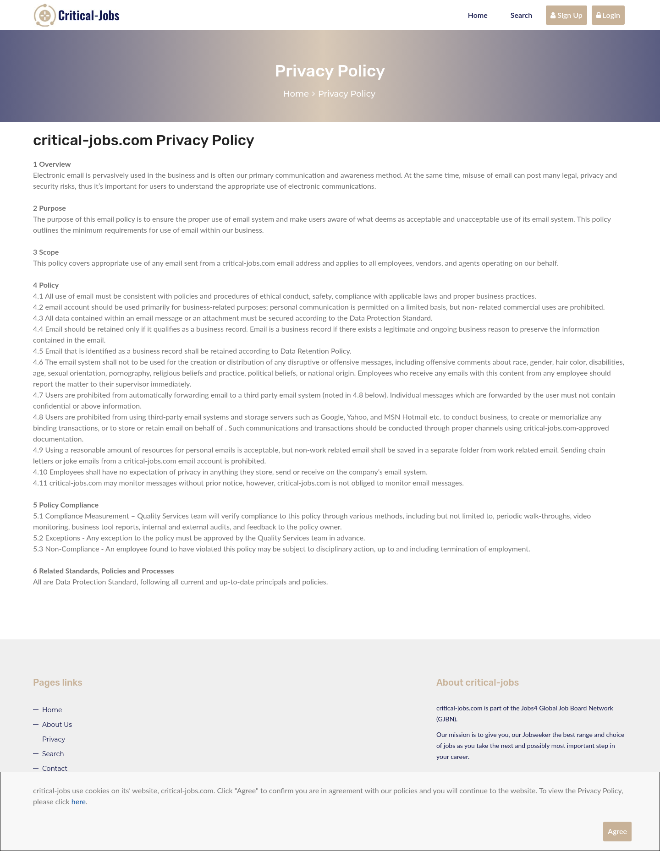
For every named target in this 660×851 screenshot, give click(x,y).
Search (522, 15)
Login (608, 15)
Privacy (53, 739)
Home (478, 15)
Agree (617, 831)
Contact (54, 768)
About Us (57, 724)
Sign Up (566, 15)
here (79, 801)
